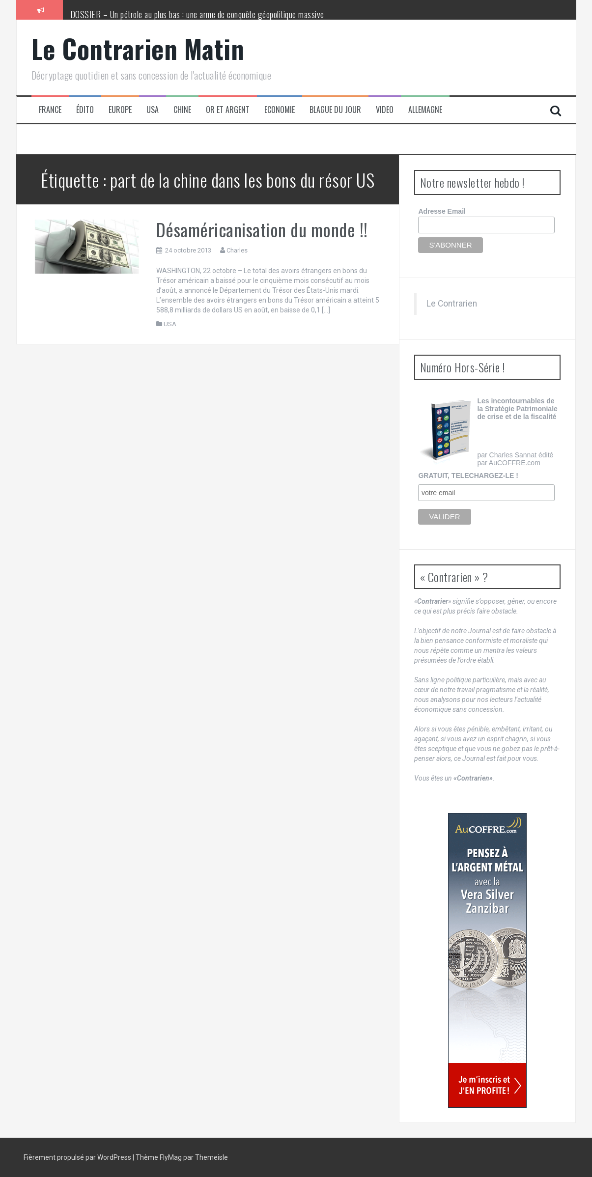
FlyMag (171, 1157)
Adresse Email (442, 211)
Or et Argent (228, 109)
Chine (182, 109)
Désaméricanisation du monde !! (262, 229)
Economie (279, 109)
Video (385, 109)
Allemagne (425, 109)
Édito (85, 109)
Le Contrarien (451, 303)
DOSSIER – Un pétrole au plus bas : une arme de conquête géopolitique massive (197, 14)
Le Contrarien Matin (138, 48)
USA (152, 109)
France (50, 109)
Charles (237, 250)
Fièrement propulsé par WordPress (78, 1157)
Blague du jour (335, 109)
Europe (120, 109)
